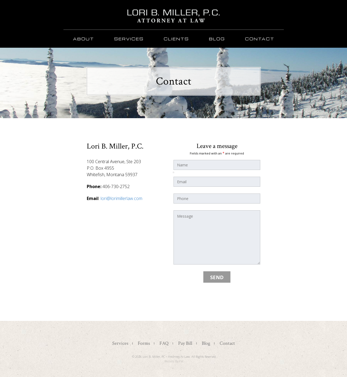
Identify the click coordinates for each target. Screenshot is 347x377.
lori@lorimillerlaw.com (121, 198)
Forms (144, 343)
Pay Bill (185, 343)
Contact (259, 38)
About (83, 38)
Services (129, 38)
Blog (217, 38)
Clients (176, 38)
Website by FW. (174, 361)
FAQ (164, 343)
